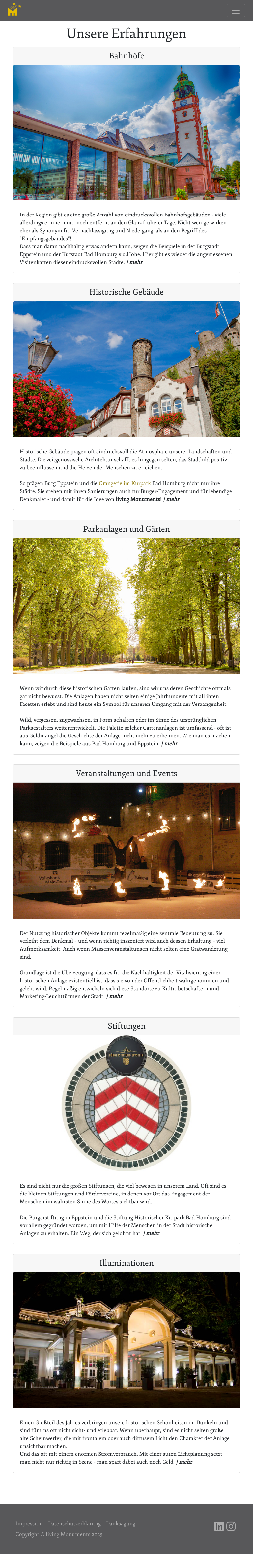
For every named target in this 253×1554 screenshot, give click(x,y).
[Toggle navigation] (236, 10)
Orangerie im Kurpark (125, 483)
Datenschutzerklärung (74, 1523)
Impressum (29, 1523)
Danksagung (120, 1523)
